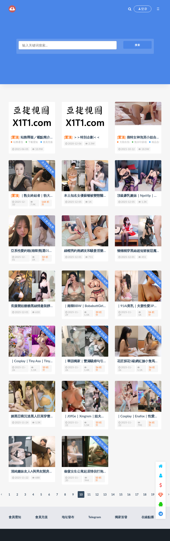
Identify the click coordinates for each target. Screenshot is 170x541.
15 (120, 494)
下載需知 (32, 141)
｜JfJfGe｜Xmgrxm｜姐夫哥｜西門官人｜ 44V (97, 416)
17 (136, 494)
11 (89, 494)
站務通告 (17, 141)
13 (104, 494)
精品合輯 (155, 141)
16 (128, 494)
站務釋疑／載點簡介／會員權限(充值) (43, 137)
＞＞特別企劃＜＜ (82, 137)
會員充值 (47, 141)
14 (112, 494)
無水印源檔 (139, 141)
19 (152, 494)
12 (97, 494)
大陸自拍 (123, 141)
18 (144, 494)
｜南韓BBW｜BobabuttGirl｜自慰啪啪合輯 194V (99, 306)
